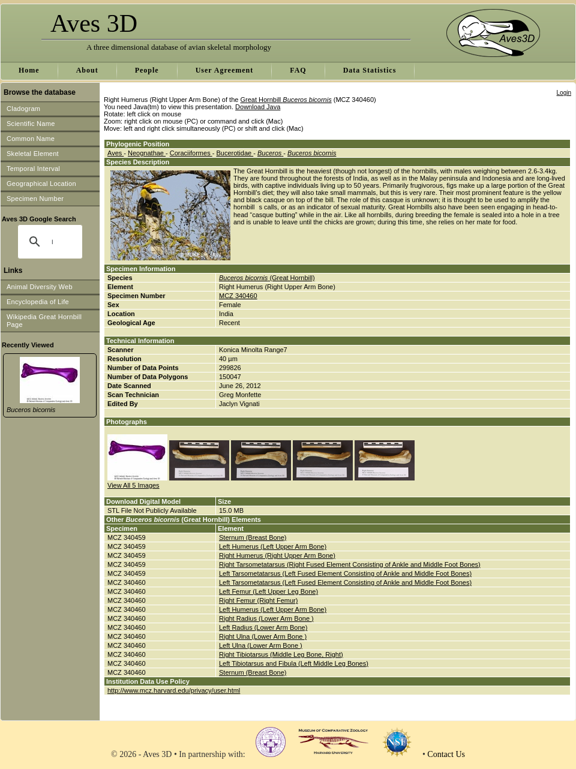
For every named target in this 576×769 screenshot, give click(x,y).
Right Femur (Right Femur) (258, 600)
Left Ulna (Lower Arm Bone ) (260, 645)
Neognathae (147, 153)
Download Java (257, 106)
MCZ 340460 (238, 295)
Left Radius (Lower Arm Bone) (263, 627)
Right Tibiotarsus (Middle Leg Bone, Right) (281, 654)
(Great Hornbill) (267, 277)
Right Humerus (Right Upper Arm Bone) (277, 555)
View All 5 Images (133, 485)
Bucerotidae (234, 153)
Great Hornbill (285, 99)
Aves (115, 153)
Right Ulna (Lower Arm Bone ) (263, 636)
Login (564, 92)
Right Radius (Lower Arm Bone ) (266, 618)
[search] (52, 242)
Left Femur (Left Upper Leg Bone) (268, 591)
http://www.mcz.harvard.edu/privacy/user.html (173, 690)
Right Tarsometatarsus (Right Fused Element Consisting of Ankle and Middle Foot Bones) (350, 564)
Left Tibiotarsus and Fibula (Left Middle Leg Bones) (293, 663)
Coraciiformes (191, 153)
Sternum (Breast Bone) (253, 537)
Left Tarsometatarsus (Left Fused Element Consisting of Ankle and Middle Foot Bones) (345, 573)
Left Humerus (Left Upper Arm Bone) (272, 546)
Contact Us (446, 754)
